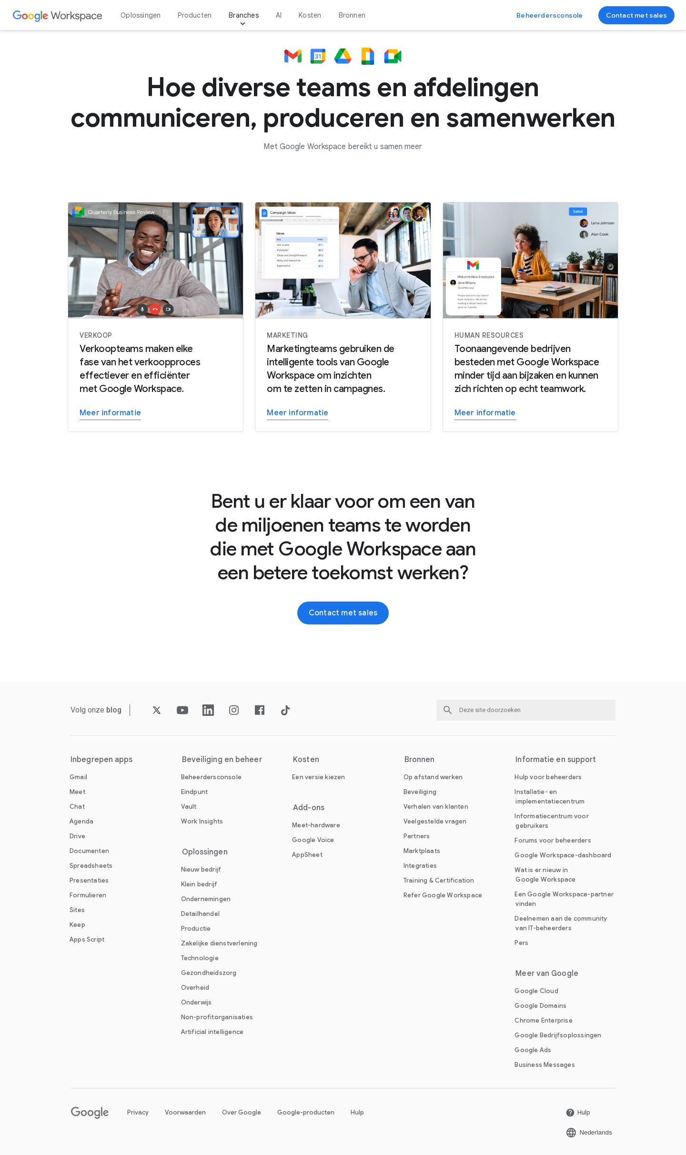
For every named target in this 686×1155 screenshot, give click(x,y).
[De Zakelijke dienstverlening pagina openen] (219, 943)
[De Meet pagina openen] (77, 792)
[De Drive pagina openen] (77, 836)
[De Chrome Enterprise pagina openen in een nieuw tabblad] (543, 1020)
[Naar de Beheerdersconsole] (549, 15)
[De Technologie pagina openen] (200, 958)
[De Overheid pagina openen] (195, 988)
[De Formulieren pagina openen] (88, 895)
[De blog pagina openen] (114, 709)
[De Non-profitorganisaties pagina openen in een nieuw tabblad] (217, 1017)
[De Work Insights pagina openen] (202, 821)
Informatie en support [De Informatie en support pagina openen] (555, 759)
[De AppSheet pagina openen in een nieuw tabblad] (307, 855)
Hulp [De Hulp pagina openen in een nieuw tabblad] (357, 1112)
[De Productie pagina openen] (196, 928)
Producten (195, 15)
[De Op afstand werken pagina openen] (433, 777)
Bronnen (352, 15)
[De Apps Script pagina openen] (87, 939)
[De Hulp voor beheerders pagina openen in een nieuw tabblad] (548, 777)
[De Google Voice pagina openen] (313, 840)
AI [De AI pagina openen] (279, 15)
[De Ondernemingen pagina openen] (206, 899)
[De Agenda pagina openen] (81, 821)
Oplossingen (141, 15)
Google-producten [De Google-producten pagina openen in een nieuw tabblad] (305, 1112)
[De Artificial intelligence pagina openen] (212, 1032)
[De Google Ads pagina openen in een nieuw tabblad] (532, 1050)
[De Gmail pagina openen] (78, 777)
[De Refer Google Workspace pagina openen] (443, 895)
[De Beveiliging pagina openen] (420, 792)
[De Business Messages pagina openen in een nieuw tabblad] (544, 1065)
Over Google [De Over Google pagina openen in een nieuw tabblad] (241, 1112)
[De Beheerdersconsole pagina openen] (211, 777)
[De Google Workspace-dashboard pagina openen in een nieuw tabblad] (562, 855)
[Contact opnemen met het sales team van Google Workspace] (636, 15)
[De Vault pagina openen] (189, 807)
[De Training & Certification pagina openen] (439, 880)
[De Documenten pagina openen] (89, 851)
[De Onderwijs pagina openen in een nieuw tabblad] (196, 1002)
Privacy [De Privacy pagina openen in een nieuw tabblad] (138, 1112)
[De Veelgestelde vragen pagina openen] (435, 821)
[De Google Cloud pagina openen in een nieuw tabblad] (536, 991)
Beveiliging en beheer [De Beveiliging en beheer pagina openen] (222, 759)
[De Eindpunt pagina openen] (194, 792)
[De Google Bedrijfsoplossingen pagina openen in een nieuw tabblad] (557, 1035)
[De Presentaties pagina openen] (89, 880)
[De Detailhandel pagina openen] (200, 914)
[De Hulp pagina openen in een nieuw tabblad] (577, 1112)
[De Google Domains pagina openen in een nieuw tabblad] (540, 1006)
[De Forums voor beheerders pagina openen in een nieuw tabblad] (552, 840)
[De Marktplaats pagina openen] (422, 851)
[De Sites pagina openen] (77, 910)
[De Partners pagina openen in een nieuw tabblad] (417, 836)
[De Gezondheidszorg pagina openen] (209, 973)
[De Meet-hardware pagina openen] (316, 825)
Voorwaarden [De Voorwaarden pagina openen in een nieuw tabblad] (185, 1112)
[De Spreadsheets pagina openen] (91, 866)
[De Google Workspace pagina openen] (57, 15)
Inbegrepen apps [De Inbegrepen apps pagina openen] (102, 759)
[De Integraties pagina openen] (420, 866)
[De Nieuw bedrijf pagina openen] (201, 869)
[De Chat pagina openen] (77, 807)
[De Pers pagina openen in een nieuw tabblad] (521, 943)
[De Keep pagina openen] (77, 925)
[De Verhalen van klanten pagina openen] (436, 807)
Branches (244, 15)
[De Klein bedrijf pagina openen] (199, 884)
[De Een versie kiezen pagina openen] (318, 777)
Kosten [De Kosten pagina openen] (310, 15)
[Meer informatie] (155, 317)
